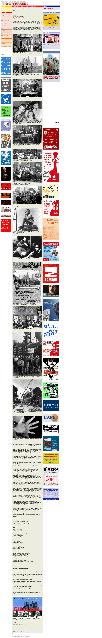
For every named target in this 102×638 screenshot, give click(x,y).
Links (2, 41)
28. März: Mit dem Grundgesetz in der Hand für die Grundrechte (51, 77)
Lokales (2, 15)
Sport (2, 33)
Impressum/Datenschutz (6, 46)
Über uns (3, 43)
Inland (2, 17)
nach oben (22, 631)
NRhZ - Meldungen (48, 8)
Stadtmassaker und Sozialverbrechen (28, 508)
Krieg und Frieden (4, 23)
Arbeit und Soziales (5, 18)
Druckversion (15, 13)
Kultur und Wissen (4, 35)
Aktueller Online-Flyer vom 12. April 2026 (20, 8)
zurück (14, 10)
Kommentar (3, 25)
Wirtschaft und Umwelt (5, 20)
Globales (3, 22)
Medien (2, 28)
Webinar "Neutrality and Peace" (51, 44)
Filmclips (3, 30)
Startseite (14, 631)
